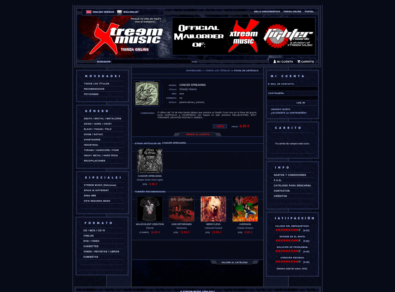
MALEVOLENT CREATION (150, 224)
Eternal (150, 228)
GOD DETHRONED (182, 224)
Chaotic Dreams (245, 228)
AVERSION (245, 224)
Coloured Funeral (213, 228)
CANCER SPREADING (150, 176)
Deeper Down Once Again (150, 180)
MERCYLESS (213, 224)
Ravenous (182, 228)
